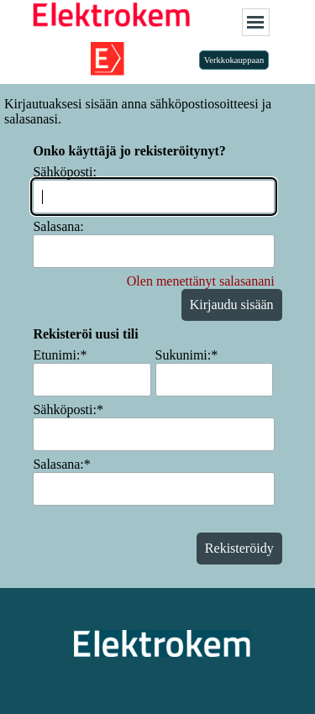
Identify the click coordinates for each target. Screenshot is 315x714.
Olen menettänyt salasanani (201, 281)
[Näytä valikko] (256, 22)
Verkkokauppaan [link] (234, 60)
